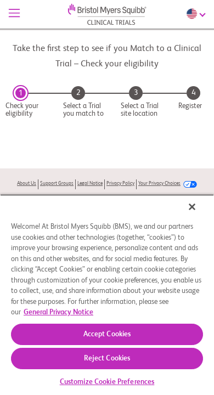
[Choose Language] (197, 13)
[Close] (192, 207)
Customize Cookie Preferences (107, 382)
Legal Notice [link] (90, 183)
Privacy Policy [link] (120, 183)
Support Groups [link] (57, 183)
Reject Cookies (107, 358)
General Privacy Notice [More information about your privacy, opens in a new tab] (58, 312)
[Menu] (14, 14)
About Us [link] (26, 183)
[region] (107, 294)
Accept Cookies (107, 334)
